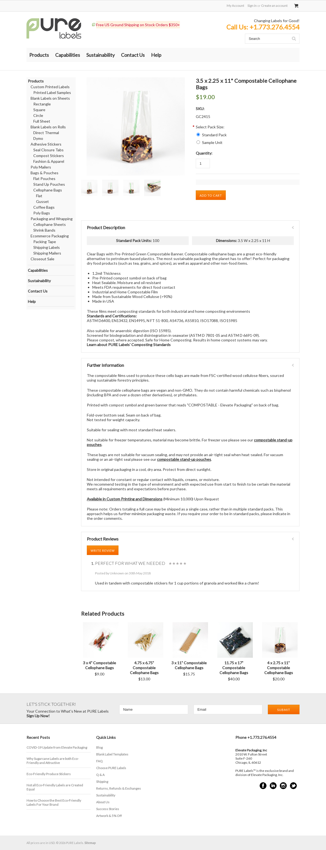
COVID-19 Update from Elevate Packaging (56, 747)
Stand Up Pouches (49, 184)
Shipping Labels (46, 247)
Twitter (293, 785)
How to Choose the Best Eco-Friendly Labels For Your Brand (53, 802)
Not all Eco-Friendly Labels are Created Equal (54, 787)
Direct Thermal (46, 132)
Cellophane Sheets (49, 224)
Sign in (252, 6)
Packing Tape (44, 241)
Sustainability (100, 55)
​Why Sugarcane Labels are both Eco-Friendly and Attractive (52, 761)
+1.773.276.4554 (275, 27)
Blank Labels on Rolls (48, 127)
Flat (39, 195)
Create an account (274, 6)
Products (39, 55)
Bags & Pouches (44, 172)
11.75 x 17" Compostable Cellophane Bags (234, 667)
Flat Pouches (44, 178)
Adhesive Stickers (46, 144)
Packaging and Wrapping (52, 218)
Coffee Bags (44, 207)
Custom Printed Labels (50, 86)
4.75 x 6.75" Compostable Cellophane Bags (144, 667)
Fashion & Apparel (48, 161)
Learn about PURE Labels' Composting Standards (129, 344)
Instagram (283, 785)
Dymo (38, 138)
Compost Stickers (48, 155)
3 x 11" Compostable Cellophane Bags (189, 665)
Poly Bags (41, 213)
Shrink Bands (44, 230)
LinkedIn (273, 785)
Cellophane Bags (47, 190)
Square (39, 109)
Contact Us (133, 55)
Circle (38, 115)
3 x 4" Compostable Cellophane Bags (99, 665)
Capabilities (67, 55)
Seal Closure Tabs (48, 149)
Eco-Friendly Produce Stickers (48, 774)
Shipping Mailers (47, 253)
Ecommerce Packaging (50, 236)
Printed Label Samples (52, 92)
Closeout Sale (42, 258)
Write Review (103, 550)
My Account (235, 6)
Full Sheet (41, 121)
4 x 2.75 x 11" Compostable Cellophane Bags (278, 667)
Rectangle (42, 104)
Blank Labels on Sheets (50, 98)
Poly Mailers (41, 167)
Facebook (263, 785)
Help (156, 55)
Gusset (42, 201)
